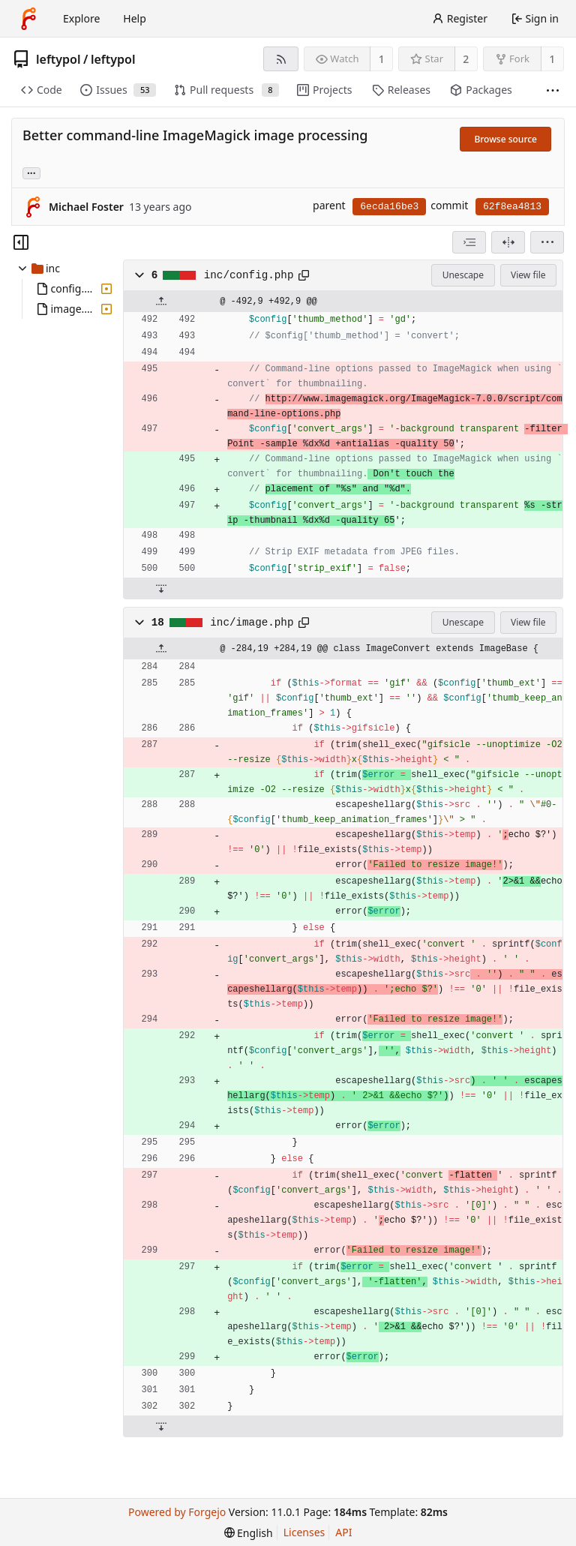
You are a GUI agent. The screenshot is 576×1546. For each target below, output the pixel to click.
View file (528, 275)
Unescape (463, 275)
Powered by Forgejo (177, 1512)
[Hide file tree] (21, 242)
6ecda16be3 (389, 206)
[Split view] (508, 242)
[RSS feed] (280, 59)
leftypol (58, 59)
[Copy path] (303, 275)
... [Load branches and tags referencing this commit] (31, 172)
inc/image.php (251, 623)
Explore (81, 18)
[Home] (29, 18)
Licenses (305, 1532)
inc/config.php (249, 275)
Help (134, 18)
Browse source (505, 139)
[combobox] (469, 242)
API (343, 1532)
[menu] (547, 242)
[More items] (553, 90)
